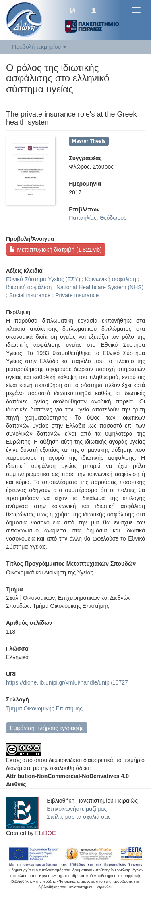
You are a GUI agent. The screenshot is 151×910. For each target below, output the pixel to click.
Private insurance (77, 295)
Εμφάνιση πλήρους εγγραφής (46, 728)
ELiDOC (45, 833)
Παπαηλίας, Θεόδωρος (97, 218)
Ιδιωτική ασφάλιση (29, 287)
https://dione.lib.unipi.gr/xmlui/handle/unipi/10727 (67, 682)
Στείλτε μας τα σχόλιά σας (78, 817)
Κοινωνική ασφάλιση (110, 279)
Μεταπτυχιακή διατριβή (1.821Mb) (55, 249)
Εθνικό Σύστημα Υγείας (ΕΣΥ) (43, 279)
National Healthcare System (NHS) (99, 287)
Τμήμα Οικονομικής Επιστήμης (44, 708)
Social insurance (30, 295)
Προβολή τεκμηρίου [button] (39, 47)
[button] (72, 10)
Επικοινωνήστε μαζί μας (77, 809)
